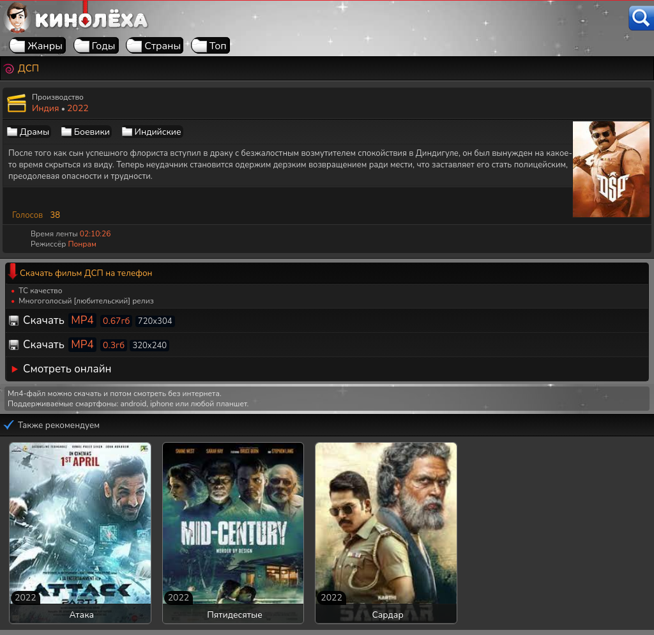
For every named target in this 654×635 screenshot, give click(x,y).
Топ (218, 46)
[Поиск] (641, 18)
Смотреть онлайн (67, 369)
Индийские (158, 132)
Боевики (92, 132)
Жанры (45, 46)
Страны (162, 46)
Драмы (34, 132)
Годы (104, 46)
